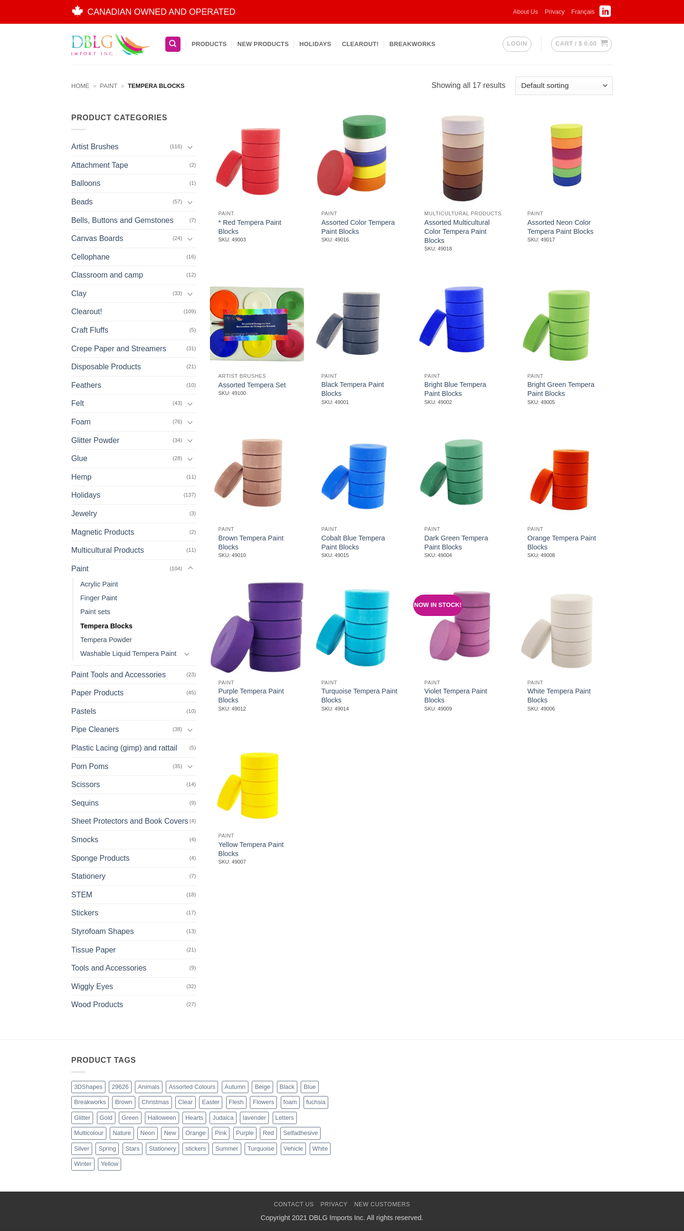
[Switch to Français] (583, 12)
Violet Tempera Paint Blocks (455, 695)
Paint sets (95, 612)
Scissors (85, 784)
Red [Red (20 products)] (268, 1132)
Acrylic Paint (99, 584)
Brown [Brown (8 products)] (123, 1102)
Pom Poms (89, 766)
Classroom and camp (107, 275)
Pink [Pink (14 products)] (221, 1132)
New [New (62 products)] (170, 1132)
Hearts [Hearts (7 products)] (194, 1117)
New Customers (382, 1204)
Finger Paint (98, 598)
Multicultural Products (107, 550)
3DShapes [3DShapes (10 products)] (88, 1086)
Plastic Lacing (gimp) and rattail (124, 748)
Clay (78, 293)
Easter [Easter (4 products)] (210, 1102)
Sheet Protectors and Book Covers (129, 821)
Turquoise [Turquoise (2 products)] (260, 1148)
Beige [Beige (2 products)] (262, 1086)
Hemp (81, 477)
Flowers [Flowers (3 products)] (263, 1102)
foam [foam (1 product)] (290, 1102)
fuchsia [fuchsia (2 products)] (316, 1102)
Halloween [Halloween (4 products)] (162, 1117)
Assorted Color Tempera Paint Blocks (358, 227)
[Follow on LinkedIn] (605, 14)
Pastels (83, 711)
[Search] (172, 44)
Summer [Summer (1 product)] (226, 1148)
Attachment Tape (99, 165)
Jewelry (84, 514)
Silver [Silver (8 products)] (81, 1148)
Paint (108, 85)
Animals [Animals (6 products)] (149, 1086)
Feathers (86, 385)
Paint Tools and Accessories (118, 675)
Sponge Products (100, 858)
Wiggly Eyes (92, 986)
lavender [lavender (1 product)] (254, 1117)
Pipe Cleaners (95, 729)
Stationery (88, 876)
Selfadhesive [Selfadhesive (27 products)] (300, 1132)
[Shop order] (564, 86)
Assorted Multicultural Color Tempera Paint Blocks (457, 231)
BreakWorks (413, 44)
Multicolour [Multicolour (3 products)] (89, 1132)
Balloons (85, 183)
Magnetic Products (102, 532)
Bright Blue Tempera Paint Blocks (455, 389)
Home (80, 85)
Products (209, 44)
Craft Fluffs (89, 330)
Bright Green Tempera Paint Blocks (560, 389)
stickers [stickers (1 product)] (195, 1148)
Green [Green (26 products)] (130, 1117)
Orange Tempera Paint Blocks (561, 542)
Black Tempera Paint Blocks (352, 389)
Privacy (555, 11)
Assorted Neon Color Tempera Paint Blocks (560, 227)
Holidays (315, 44)
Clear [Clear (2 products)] (185, 1102)
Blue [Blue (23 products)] (310, 1086)
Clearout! (360, 44)
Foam (81, 422)
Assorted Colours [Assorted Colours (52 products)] (192, 1086)
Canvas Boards (97, 238)
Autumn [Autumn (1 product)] (235, 1086)
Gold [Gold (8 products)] (106, 1117)
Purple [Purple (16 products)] (245, 1132)
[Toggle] (190, 147)
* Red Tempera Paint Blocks (250, 227)
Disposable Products (106, 367)
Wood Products (97, 1004)
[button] (517, 44)
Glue (79, 458)
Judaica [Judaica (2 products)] (222, 1117)
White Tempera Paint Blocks (558, 695)
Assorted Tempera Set (252, 385)
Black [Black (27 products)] (287, 1086)
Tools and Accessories (108, 968)
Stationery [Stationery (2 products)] (162, 1148)
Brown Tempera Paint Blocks (251, 542)
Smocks (84, 840)
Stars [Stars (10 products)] (132, 1148)
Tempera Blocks (106, 625)
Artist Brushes (95, 147)
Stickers (84, 913)
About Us (525, 11)
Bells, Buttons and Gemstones (122, 220)
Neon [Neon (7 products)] (147, 1132)
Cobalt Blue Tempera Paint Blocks (353, 542)
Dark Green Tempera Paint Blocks (456, 542)
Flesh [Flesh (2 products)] (236, 1102)
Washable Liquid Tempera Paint (128, 653)
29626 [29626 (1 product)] (120, 1086)
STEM (81, 895)
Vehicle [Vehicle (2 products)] (293, 1148)
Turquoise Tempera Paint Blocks (359, 695)
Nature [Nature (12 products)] (122, 1132)
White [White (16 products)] (320, 1148)
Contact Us (294, 1204)
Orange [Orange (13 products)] (195, 1132)
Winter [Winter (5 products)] (83, 1163)
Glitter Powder (95, 440)
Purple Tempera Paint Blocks (251, 695)
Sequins (85, 803)
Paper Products (97, 693)
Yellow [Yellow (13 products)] (109, 1163)
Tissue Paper (93, 949)
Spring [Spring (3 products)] (107, 1148)
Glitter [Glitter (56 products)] (82, 1117)
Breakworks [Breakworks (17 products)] (90, 1102)
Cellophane (90, 257)
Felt (77, 403)
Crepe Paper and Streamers (118, 349)
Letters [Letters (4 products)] (285, 1117)
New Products (263, 44)
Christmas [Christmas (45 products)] (155, 1102)
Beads (82, 202)
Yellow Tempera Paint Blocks (251, 849)
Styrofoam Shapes (102, 931)
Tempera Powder (106, 639)
